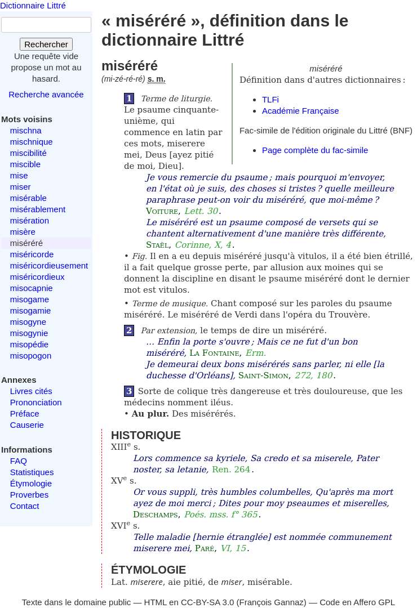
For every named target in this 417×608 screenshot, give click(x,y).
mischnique (31, 141)
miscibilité (28, 153)
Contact (24, 506)
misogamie (30, 310)
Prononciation (36, 402)
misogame (29, 299)
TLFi (270, 99)
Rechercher (46, 44)
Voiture (162, 211)
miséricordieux (37, 276)
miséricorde (32, 254)
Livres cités (31, 391)
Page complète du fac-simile (315, 150)
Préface (24, 413)
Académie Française (300, 110)
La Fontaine (214, 353)
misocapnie (31, 288)
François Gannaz (271, 602)
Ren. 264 (231, 469)
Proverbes (29, 494)
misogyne (28, 322)
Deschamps (155, 514)
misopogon (30, 355)
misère (23, 231)
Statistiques (32, 472)
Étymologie (31, 483)
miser (20, 186)
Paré (204, 548)
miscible (25, 164)
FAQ (18, 461)
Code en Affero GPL (357, 602)
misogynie (29, 333)
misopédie (29, 344)
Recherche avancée (45, 94)
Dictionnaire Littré (33, 5)
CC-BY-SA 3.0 (207, 602)
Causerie (27, 425)
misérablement (37, 209)
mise (19, 175)
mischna (26, 130)
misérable (28, 198)
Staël (157, 245)
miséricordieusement (49, 265)
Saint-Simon (263, 375)
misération (29, 220)
